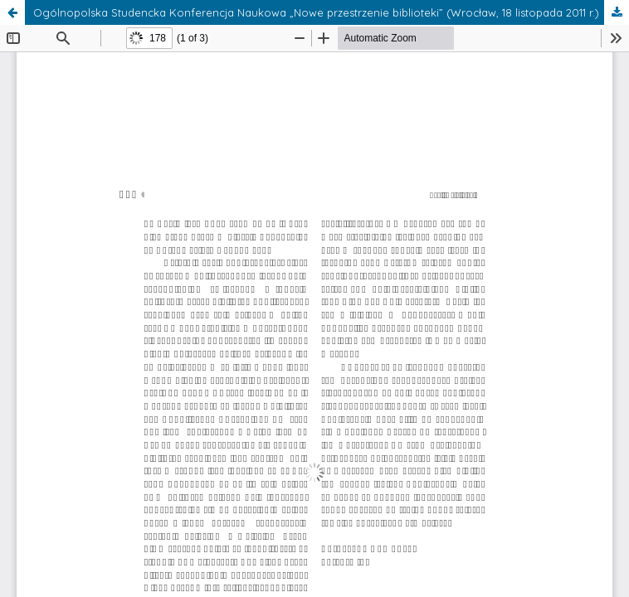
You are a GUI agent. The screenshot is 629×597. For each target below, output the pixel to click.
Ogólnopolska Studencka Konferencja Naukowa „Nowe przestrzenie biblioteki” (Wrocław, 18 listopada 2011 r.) (316, 12)
